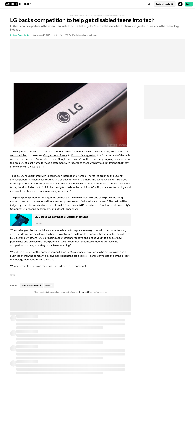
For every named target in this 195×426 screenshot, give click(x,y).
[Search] (149, 4)
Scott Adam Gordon (21, 35)
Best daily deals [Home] (164, 4)
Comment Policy (86, 292)
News (12, 275)
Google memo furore (55, 155)
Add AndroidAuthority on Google (81, 35)
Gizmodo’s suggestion (83, 155)
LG (11, 278)
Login (188, 4)
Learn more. (120, 15)
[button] (97, 4)
